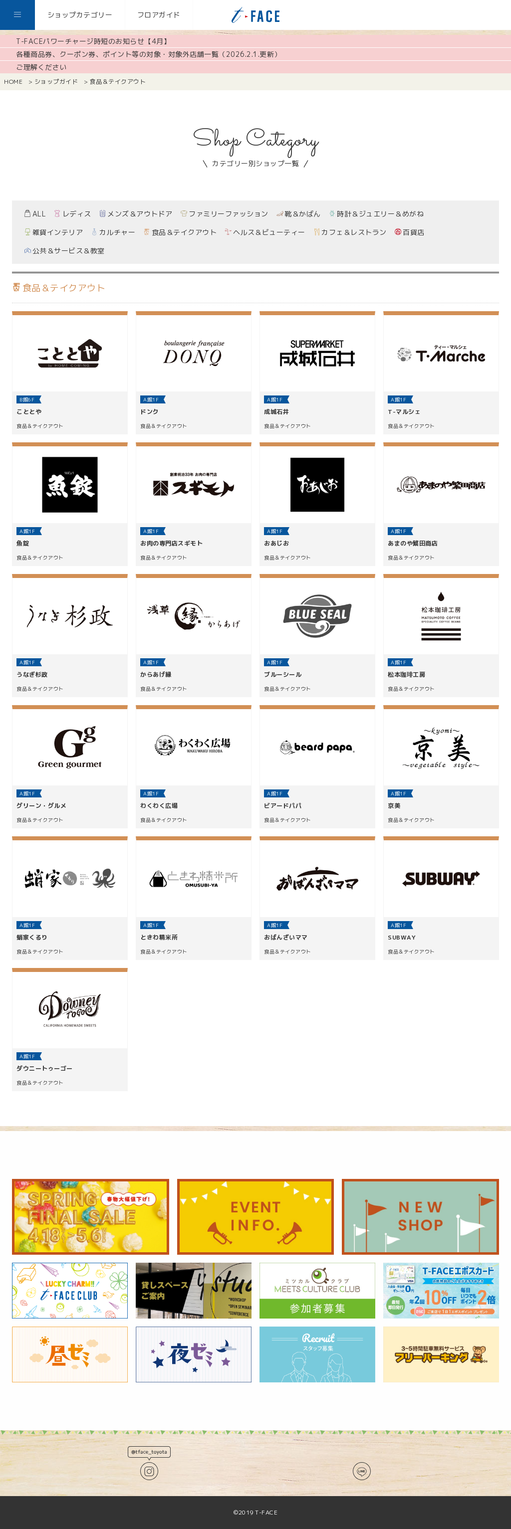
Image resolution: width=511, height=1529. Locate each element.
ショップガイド (56, 81)
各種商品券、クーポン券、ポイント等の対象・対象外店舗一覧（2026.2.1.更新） (148, 54)
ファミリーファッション (224, 213)
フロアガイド (159, 14)
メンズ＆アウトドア (136, 213)
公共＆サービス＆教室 (64, 250)
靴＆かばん (298, 213)
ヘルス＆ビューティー (265, 232)
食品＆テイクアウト (180, 232)
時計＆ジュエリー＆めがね (376, 213)
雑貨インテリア (53, 232)
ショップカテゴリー (80, 14)
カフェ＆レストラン (350, 232)
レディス (72, 213)
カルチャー (113, 232)
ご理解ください (41, 67)
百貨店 (410, 232)
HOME (13, 81)
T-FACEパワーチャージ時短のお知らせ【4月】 (93, 41)
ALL (35, 213)
